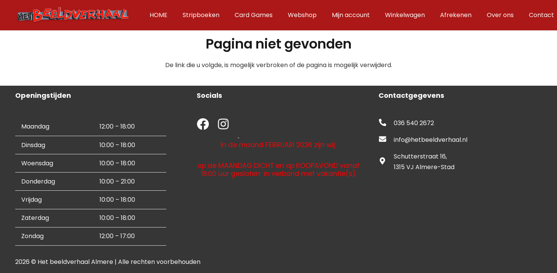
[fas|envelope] (386, 140)
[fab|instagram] (223, 125)
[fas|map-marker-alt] (386, 162)
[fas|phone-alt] (386, 123)
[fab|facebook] (203, 125)
